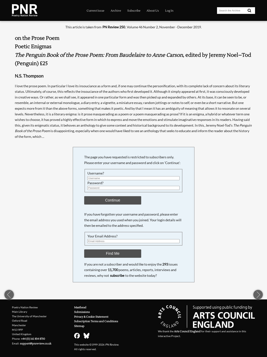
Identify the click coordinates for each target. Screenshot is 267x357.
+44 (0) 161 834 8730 (33, 339)
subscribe (117, 275)
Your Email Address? (102, 236)
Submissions (82, 312)
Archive (116, 11)
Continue (112, 200)
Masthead (80, 307)
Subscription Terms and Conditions (96, 321)
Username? (95, 173)
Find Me (113, 253)
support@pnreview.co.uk (35, 343)
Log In (169, 11)
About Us (153, 11)
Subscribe (133, 11)
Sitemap (79, 326)
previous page (9, 294)
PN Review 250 (113, 27)
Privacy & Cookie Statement (91, 317)
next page (258, 294)
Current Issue (95, 11)
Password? (95, 183)
